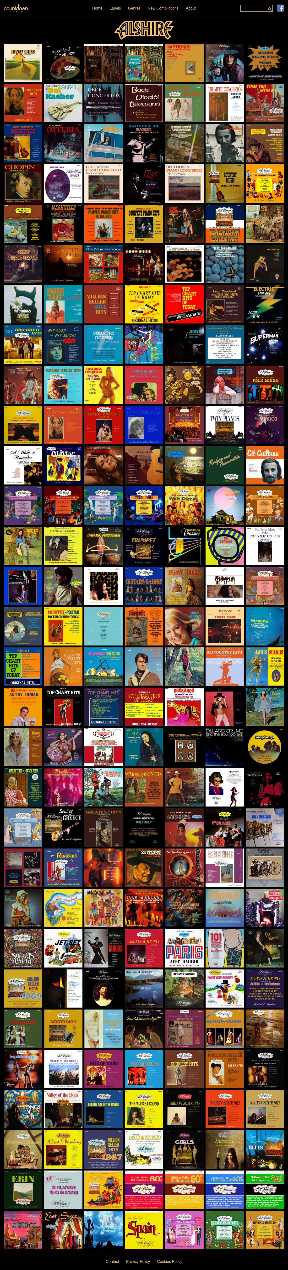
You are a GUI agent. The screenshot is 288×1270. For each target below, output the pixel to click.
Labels (115, 8)
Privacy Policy (138, 1262)
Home (97, 8)
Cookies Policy (169, 1262)
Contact (112, 1262)
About (191, 8)
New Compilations (163, 8)
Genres (134, 8)
